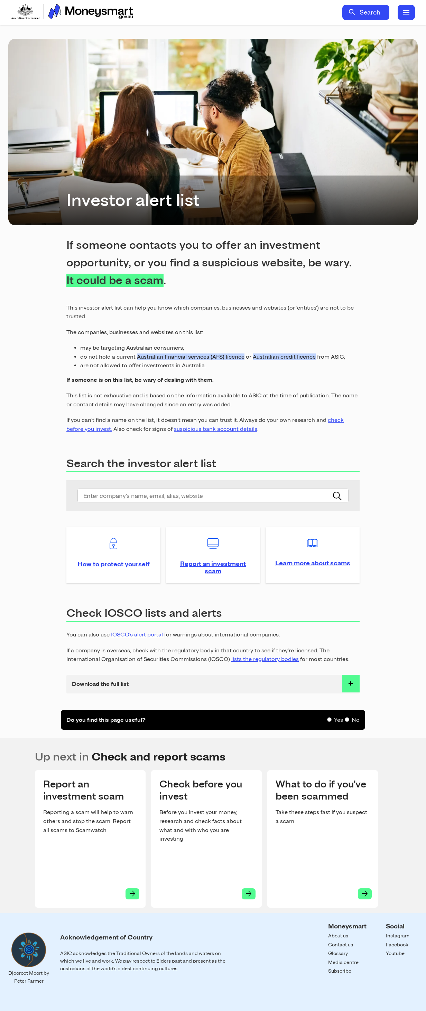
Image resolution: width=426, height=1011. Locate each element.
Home (72, 12)
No (356, 720)
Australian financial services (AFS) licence (190, 356)
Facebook (397, 944)
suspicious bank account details (215, 429)
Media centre (343, 962)
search (352, 12)
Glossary (338, 953)
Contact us (340, 944)
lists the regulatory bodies (265, 659)
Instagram (397, 935)
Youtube (395, 953)
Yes (338, 720)
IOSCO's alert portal (137, 634)
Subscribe (339, 971)
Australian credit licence (284, 356)
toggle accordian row (351, 683)
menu (406, 12)
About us (338, 935)
